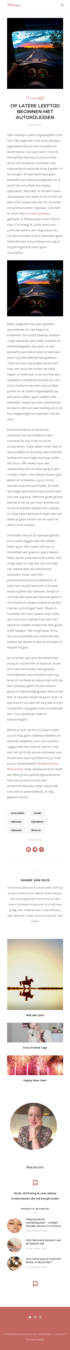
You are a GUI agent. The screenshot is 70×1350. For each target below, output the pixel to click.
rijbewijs (16, 821)
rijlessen (16, 830)
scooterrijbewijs (38, 213)
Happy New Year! (35, 1080)
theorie (36, 830)
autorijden (17, 813)
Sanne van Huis (35, 880)
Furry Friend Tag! (35, 1047)
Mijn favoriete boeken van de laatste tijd (43, 1242)
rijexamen (37, 821)
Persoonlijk (35, 97)
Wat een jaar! (35, 1015)
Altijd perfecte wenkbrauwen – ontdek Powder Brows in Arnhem (43, 1223)
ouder (38, 813)
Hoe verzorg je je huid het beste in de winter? (43, 1260)
